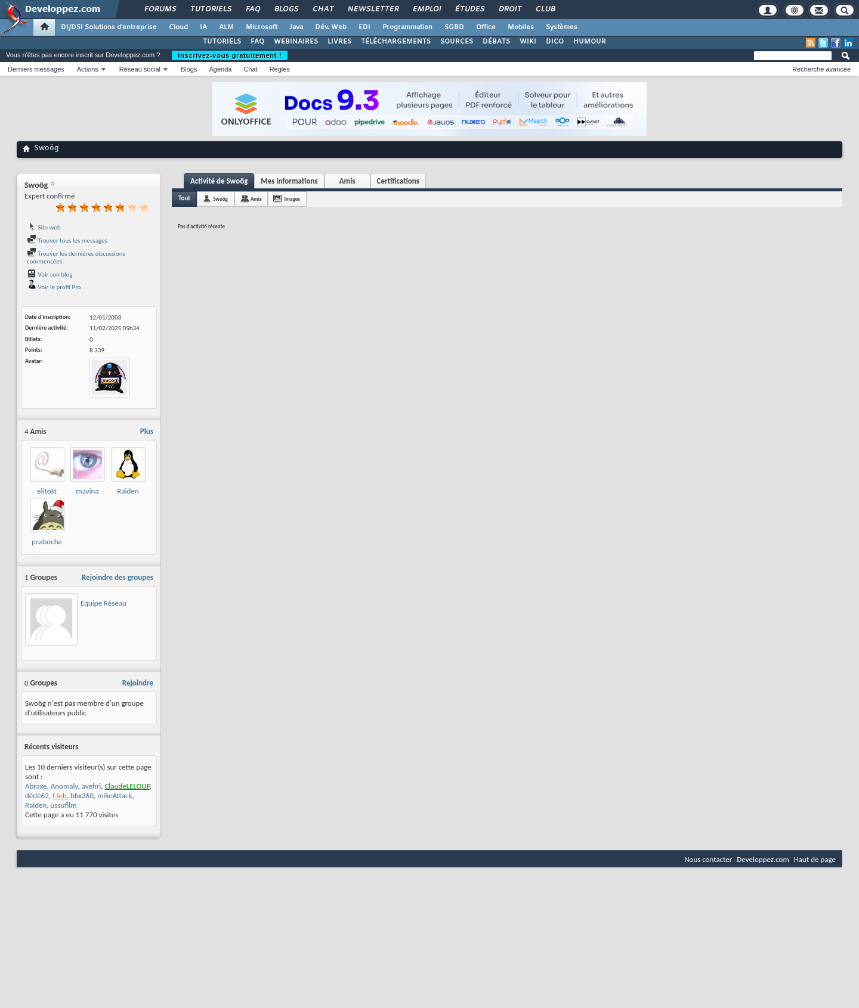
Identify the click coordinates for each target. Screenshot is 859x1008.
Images (291, 199)
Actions (87, 69)
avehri (91, 785)
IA (203, 27)
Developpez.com (763, 859)
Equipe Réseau (103, 602)
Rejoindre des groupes (117, 577)
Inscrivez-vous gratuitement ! (230, 55)
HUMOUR (589, 42)
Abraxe (36, 785)
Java (296, 27)
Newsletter (372, 9)
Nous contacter (708, 859)
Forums (160, 9)
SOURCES (456, 42)
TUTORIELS (222, 42)
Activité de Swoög (219, 180)
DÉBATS (496, 42)
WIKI (528, 42)
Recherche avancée (821, 69)
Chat (322, 9)
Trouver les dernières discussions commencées (76, 258)
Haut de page (815, 859)
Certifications (398, 180)
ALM (226, 27)
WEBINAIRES (296, 42)
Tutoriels (210, 9)
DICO (555, 42)
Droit (509, 9)
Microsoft (261, 27)
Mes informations (289, 180)
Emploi (426, 9)
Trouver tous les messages (67, 240)
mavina (87, 490)
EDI (364, 27)
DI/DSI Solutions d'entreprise (109, 27)
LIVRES (339, 42)
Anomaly (64, 785)
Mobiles (521, 27)
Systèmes (561, 27)
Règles (280, 69)
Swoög (220, 199)
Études (469, 9)
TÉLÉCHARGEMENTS (396, 42)
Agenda (220, 69)
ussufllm (64, 805)
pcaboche (47, 541)
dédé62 (37, 795)
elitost (47, 490)
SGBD (454, 27)
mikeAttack (114, 795)
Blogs (286, 9)
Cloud (178, 27)
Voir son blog (50, 274)
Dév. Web (331, 27)
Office (486, 27)
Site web (44, 227)
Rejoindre (137, 682)
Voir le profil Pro (54, 287)
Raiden (127, 490)
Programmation (407, 27)
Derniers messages (36, 69)
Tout (184, 198)
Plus (146, 431)
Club (544, 9)
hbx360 (82, 795)
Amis (347, 180)
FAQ (252, 9)
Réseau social (139, 69)
